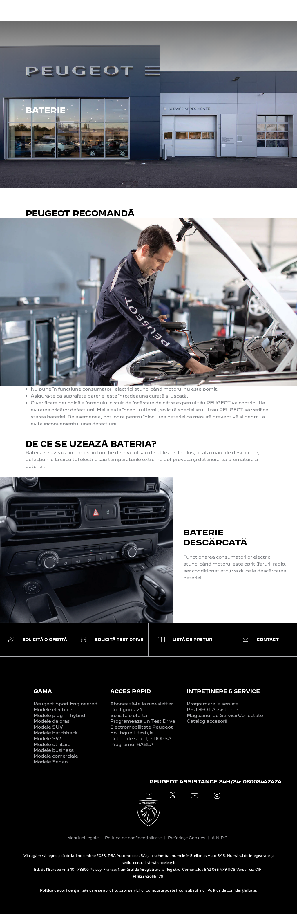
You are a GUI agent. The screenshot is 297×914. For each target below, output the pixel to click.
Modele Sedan (51, 762)
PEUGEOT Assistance (212, 709)
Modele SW (47, 738)
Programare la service (212, 704)
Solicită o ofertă (128, 715)
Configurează (126, 709)
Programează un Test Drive (142, 721)
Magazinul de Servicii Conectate (225, 715)
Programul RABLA (131, 744)
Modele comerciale (56, 756)
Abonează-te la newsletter (141, 704)
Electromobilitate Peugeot (141, 727)
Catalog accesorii (207, 721)
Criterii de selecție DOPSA (140, 738)
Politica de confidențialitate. (232, 890)
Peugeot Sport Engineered (65, 704)
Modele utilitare (52, 744)
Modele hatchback (56, 733)
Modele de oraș (52, 721)
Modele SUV (48, 727)
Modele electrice (53, 709)
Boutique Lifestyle (132, 733)
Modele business (54, 750)
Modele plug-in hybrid (59, 715)
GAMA (43, 691)
